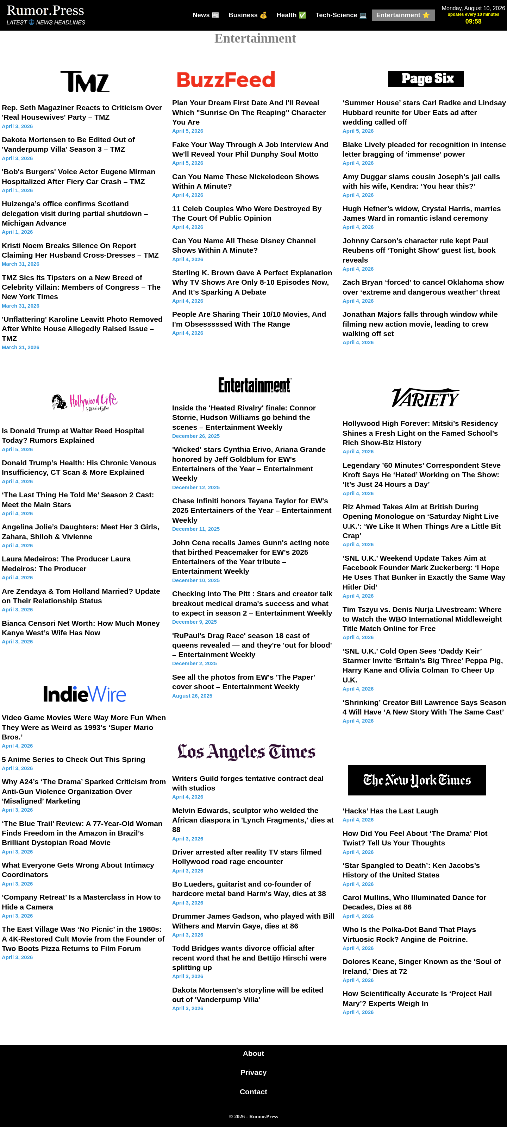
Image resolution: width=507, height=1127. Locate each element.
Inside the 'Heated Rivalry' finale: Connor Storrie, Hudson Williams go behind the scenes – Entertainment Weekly (244, 417)
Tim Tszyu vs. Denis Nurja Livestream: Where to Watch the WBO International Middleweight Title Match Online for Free (422, 619)
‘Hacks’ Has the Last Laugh (390, 811)
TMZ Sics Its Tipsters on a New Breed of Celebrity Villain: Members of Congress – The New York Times (81, 287)
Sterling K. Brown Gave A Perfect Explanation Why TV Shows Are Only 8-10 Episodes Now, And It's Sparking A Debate (252, 282)
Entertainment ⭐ (403, 15)
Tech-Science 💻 (341, 15)
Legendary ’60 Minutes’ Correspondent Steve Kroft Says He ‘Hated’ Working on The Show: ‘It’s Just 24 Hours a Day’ (422, 475)
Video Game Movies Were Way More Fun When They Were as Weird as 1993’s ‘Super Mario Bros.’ (84, 727)
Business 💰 (248, 15)
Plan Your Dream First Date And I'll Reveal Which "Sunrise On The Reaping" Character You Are (249, 112)
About (253, 1053)
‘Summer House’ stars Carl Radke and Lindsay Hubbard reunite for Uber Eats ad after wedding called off (424, 112)
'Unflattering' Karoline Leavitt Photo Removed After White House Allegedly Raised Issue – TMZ (82, 328)
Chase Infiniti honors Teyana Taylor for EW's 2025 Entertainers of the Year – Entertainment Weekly (251, 510)
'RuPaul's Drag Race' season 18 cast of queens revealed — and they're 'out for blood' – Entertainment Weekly (252, 645)
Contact (253, 1092)
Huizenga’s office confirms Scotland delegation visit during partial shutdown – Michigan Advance (75, 213)
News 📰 (206, 15)
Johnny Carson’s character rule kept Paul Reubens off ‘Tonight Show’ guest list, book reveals (419, 250)
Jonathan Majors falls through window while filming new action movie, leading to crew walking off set (420, 324)
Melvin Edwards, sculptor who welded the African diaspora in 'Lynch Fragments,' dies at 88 (252, 820)
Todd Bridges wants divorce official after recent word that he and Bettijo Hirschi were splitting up (249, 957)
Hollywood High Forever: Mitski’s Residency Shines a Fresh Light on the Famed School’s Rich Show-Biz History (420, 433)
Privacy (253, 1072)
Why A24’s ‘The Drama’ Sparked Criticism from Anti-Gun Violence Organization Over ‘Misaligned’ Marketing (84, 791)
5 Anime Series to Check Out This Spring (73, 759)
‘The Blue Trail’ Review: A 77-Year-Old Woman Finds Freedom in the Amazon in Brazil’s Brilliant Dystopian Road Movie (82, 833)
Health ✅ (292, 15)
